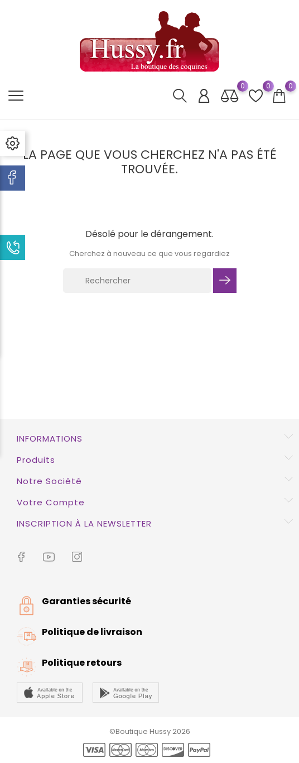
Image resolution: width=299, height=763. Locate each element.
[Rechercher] (137, 280)
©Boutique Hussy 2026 (149, 731)
